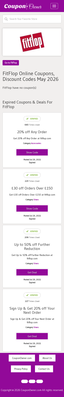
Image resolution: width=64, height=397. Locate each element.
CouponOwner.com (22, 358)
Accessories (36, 143)
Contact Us (44, 368)
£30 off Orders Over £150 (32, 188)
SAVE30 (32, 208)
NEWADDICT (32, 152)
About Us (47, 358)
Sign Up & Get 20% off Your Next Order (32, 310)
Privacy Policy (20, 368)
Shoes (36, 199)
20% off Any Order (32, 132)
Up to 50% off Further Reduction (32, 246)
